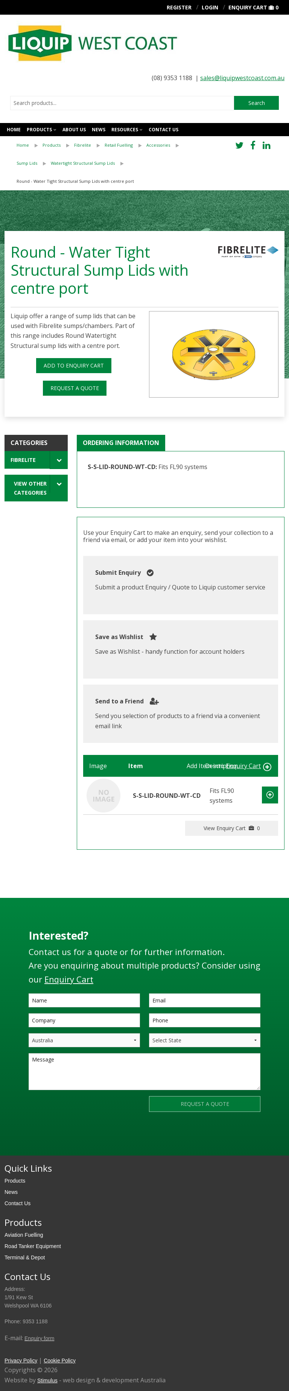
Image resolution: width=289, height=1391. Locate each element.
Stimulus (47, 1380)
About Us (74, 129)
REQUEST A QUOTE (74, 388)
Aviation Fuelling (24, 1235)
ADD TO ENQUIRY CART (74, 365)
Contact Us (17, 1203)
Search (256, 102)
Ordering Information (121, 443)
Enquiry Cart (247, 7)
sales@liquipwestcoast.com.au (242, 78)
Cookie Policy (60, 1361)
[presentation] (86, 1110)
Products (39, 129)
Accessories (158, 145)
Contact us (163, 129)
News (98, 129)
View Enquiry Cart (232, 828)
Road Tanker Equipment (33, 1246)
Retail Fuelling (119, 145)
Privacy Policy (21, 1361)
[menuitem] (30, 145)
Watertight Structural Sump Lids (83, 163)
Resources (124, 129)
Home (14, 129)
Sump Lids (27, 163)
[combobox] (122, 103)
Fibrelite (82, 145)
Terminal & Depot (25, 1257)
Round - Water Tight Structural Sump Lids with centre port (75, 181)
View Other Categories (30, 488)
